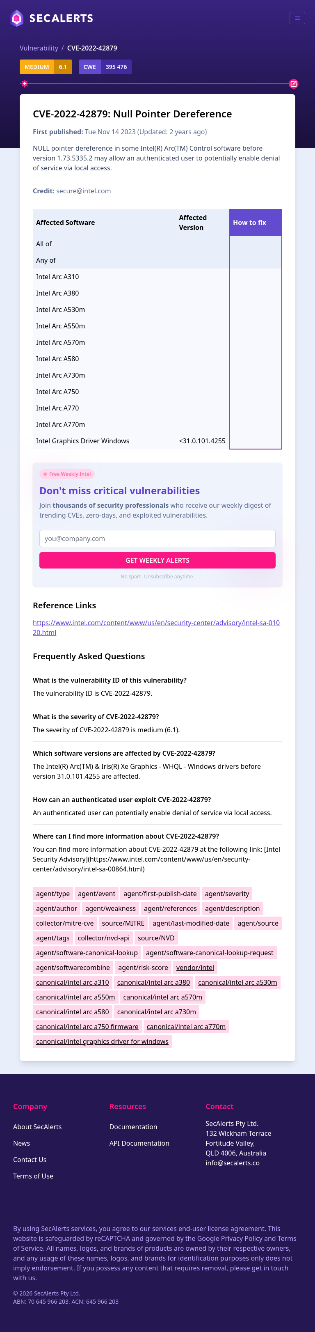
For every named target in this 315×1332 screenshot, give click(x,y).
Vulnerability (39, 48)
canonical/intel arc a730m (156, 1011)
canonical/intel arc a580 (72, 1011)
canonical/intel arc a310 (72, 982)
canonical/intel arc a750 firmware (87, 1026)
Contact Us (29, 1159)
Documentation (134, 1126)
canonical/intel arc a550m (75, 997)
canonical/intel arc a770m (186, 1026)
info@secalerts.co (232, 1162)
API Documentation (140, 1143)
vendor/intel (195, 967)
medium (37, 67)
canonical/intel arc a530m (237, 982)
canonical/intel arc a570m (163, 997)
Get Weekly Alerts (157, 560)
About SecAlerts (37, 1126)
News (21, 1143)
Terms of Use (33, 1176)
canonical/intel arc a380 (153, 982)
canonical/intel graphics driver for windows (102, 1041)
